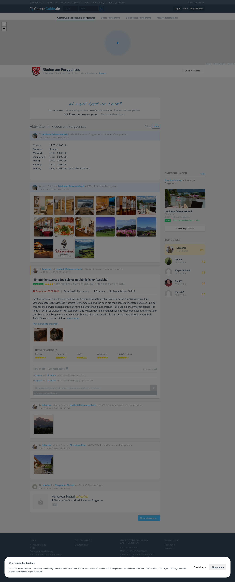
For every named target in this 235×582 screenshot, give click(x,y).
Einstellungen (200, 567)
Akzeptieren (218, 567)
